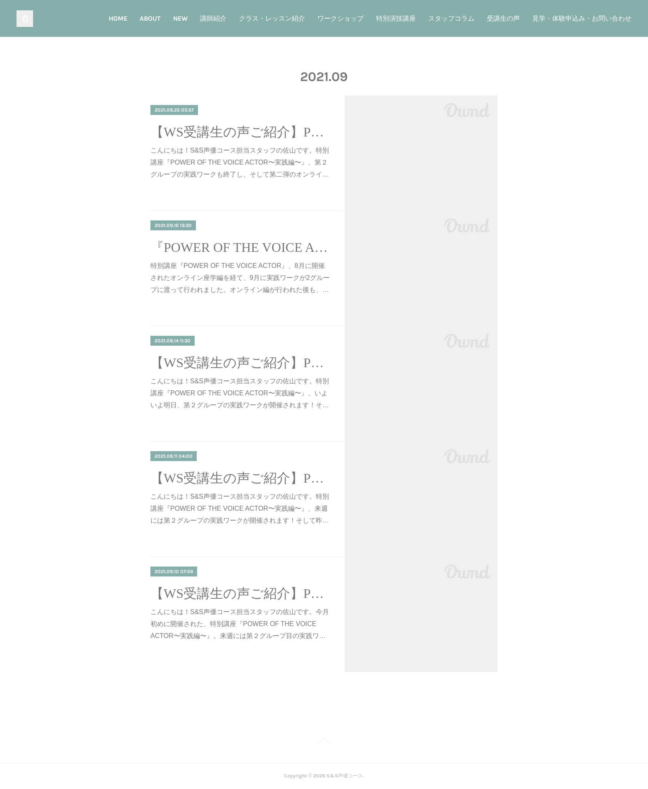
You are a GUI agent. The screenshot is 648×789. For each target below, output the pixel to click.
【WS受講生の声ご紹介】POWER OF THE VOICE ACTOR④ (240, 131)
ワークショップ (340, 18)
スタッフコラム (451, 18)
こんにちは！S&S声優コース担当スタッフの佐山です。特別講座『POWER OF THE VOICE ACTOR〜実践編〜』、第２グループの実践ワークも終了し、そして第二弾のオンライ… (239, 162)
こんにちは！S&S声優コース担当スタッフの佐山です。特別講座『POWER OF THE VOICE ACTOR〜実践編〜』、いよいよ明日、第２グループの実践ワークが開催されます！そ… (239, 393)
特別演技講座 (396, 18)
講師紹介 (213, 18)
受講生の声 (503, 18)
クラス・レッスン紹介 (272, 18)
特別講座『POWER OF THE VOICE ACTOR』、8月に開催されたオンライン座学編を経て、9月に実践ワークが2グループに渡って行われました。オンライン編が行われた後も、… (240, 277)
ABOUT (150, 18)
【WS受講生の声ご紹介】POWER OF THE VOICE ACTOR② (240, 478)
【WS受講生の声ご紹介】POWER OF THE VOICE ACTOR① (240, 593)
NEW (180, 18)
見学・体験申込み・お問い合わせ (581, 18)
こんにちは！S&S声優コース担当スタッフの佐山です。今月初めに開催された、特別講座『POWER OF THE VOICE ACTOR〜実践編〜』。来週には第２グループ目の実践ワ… (239, 623)
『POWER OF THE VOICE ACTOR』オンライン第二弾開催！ (240, 247)
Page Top (324, 742)
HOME (118, 18)
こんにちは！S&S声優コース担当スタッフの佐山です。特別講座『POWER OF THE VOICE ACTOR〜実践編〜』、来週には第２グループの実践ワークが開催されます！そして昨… (239, 508)
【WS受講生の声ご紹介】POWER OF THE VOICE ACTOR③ (240, 362)
